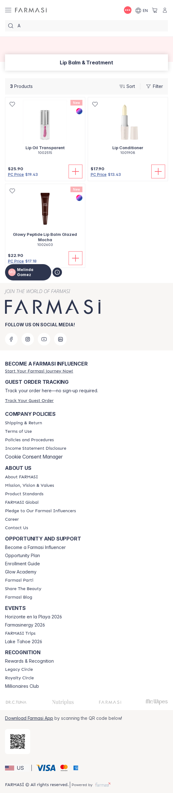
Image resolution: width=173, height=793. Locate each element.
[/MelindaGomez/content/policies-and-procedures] (29, 440)
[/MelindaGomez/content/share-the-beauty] (23, 588)
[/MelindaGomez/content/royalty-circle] (19, 678)
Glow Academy (20, 571)
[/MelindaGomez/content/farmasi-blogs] (18, 597)
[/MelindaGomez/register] (39, 371)
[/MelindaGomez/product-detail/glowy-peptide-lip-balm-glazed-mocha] (45, 219)
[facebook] (11, 339)
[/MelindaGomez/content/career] (12, 519)
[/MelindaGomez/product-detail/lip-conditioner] (128, 129)
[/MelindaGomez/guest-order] (29, 400)
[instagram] (27, 339)
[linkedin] (60, 339)
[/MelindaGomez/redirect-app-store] (17, 741)
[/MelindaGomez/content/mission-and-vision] (29, 485)
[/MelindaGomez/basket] (155, 10)
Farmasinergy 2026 (25, 624)
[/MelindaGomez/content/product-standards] (24, 494)
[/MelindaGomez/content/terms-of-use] (18, 431)
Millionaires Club (22, 686)
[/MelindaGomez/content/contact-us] (16, 527)
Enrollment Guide (22, 563)
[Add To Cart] (75, 171)
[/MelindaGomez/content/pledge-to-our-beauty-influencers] (40, 510)
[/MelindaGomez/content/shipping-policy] (23, 423)
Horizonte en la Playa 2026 (33, 616)
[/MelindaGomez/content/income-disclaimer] (35, 448)
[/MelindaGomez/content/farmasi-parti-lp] (19, 580)
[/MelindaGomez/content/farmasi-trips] (20, 633)
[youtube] (44, 339)
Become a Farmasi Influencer (35, 547)
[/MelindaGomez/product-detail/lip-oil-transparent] (45, 129)
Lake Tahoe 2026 (23, 641)
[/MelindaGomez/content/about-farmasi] (21, 477)
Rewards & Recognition (29, 661)
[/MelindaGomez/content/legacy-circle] (19, 669)
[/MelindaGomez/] (31, 10)
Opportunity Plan (22, 555)
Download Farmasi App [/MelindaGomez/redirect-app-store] (29, 718)
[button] (17, 768)
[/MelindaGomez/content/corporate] (22, 502)
